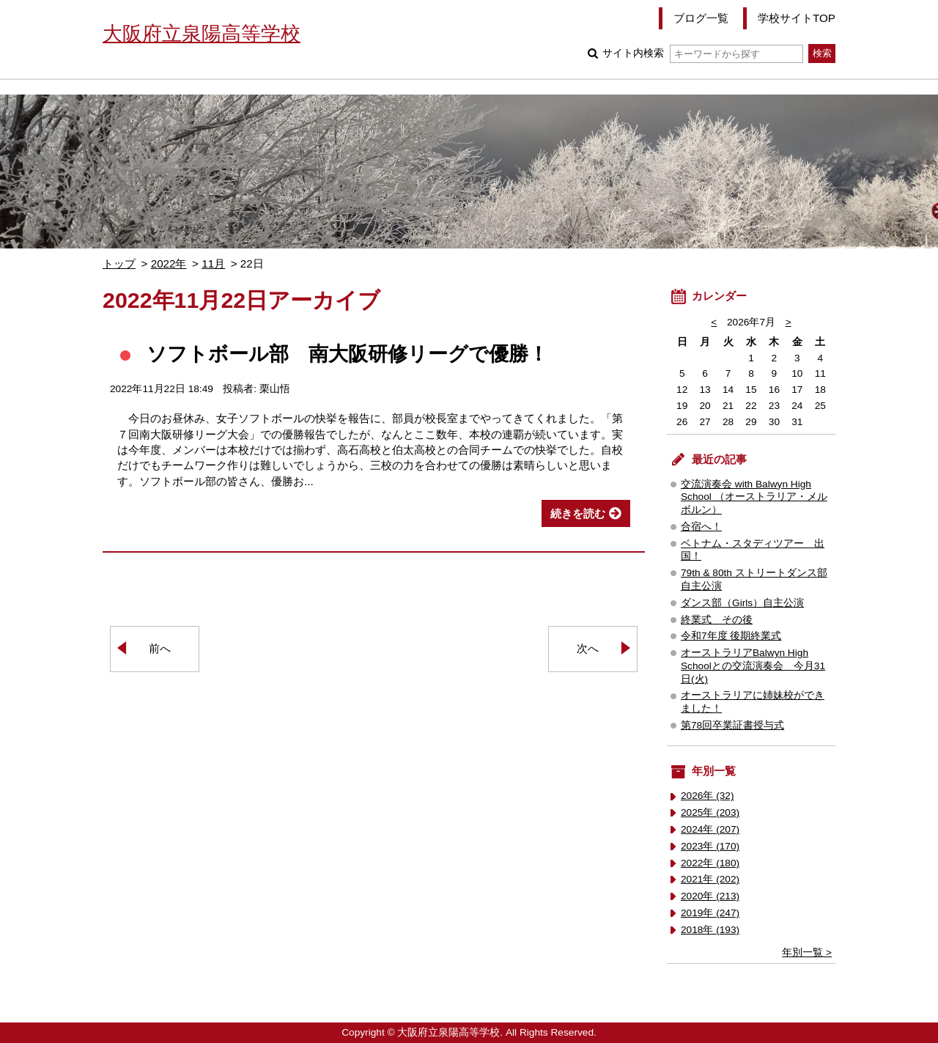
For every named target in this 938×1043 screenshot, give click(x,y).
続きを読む (577, 513)
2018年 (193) (710, 929)
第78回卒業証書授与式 (732, 725)
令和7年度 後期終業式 (731, 635)
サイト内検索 (702, 53)
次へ (588, 648)
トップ (119, 263)
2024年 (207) (710, 829)
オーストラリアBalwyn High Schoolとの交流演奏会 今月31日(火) (753, 666)
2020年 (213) (710, 896)
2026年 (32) (707, 795)
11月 (213, 263)
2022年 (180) (710, 863)
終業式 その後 (717, 619)
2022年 (169, 263)
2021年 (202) (710, 879)
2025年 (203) (710, 812)
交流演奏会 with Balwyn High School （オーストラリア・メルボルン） (754, 497)
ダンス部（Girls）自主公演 (742, 602)
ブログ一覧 (700, 18)
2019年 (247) (710, 912)
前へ (160, 648)
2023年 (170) (710, 846)
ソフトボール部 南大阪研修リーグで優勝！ (347, 353)
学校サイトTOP (796, 18)
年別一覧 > (807, 952)
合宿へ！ (701, 526)
